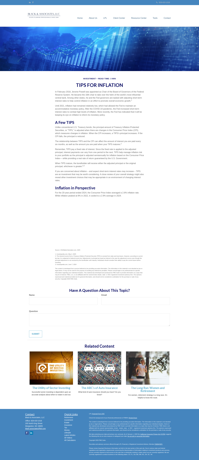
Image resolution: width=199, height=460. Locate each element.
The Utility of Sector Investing (51, 388)
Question (33, 311)
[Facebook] (32, 2)
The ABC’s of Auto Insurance (99, 388)
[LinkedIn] (30, 2)
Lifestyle (67, 433)
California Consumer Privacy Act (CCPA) (152, 434)
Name (32, 295)
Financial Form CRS (98, 414)
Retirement (68, 417)
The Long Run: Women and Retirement (148, 389)
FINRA (157, 444)
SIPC (161, 444)
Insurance (68, 425)
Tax (65, 428)
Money (67, 430)
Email (104, 295)
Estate (66, 422)
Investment (68, 420)
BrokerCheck (133, 418)
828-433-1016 (163, 2)
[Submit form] (35, 334)
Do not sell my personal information (138, 436)
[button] (92, 16)
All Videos (68, 438)
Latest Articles (69, 435)
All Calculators (70, 440)
